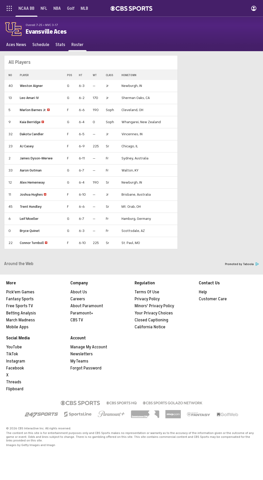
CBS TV (76, 320)
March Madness (20, 320)
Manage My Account (88, 347)
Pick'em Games (20, 292)
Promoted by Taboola (242, 264)
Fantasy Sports (20, 299)
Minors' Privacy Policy (154, 306)
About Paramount (86, 306)
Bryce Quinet (30, 231)
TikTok (12, 354)
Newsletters (81, 354)
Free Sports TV (19, 306)
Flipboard (14, 389)
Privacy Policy (147, 299)
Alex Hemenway (32, 182)
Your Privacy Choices (154, 313)
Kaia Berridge (30, 122)
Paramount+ (81, 313)
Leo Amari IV (29, 98)
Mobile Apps (17, 327)
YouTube (14, 347)
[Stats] (60, 44)
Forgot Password (85, 368)
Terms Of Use (147, 292)
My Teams (79, 361)
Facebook (15, 368)
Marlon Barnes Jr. (33, 110)
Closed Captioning (151, 320)
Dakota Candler (32, 134)
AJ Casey (27, 146)
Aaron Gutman (31, 170)
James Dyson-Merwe (36, 158)
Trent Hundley (31, 206)
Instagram (15, 361)
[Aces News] (16, 44)
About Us (78, 292)
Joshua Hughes (31, 194)
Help (203, 292)
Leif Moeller (29, 218)
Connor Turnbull (32, 243)
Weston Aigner (31, 86)
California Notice (150, 327)
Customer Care (213, 299)
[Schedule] (40, 44)
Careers (77, 299)
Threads (13, 382)
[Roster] (77, 44)
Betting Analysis (21, 313)
